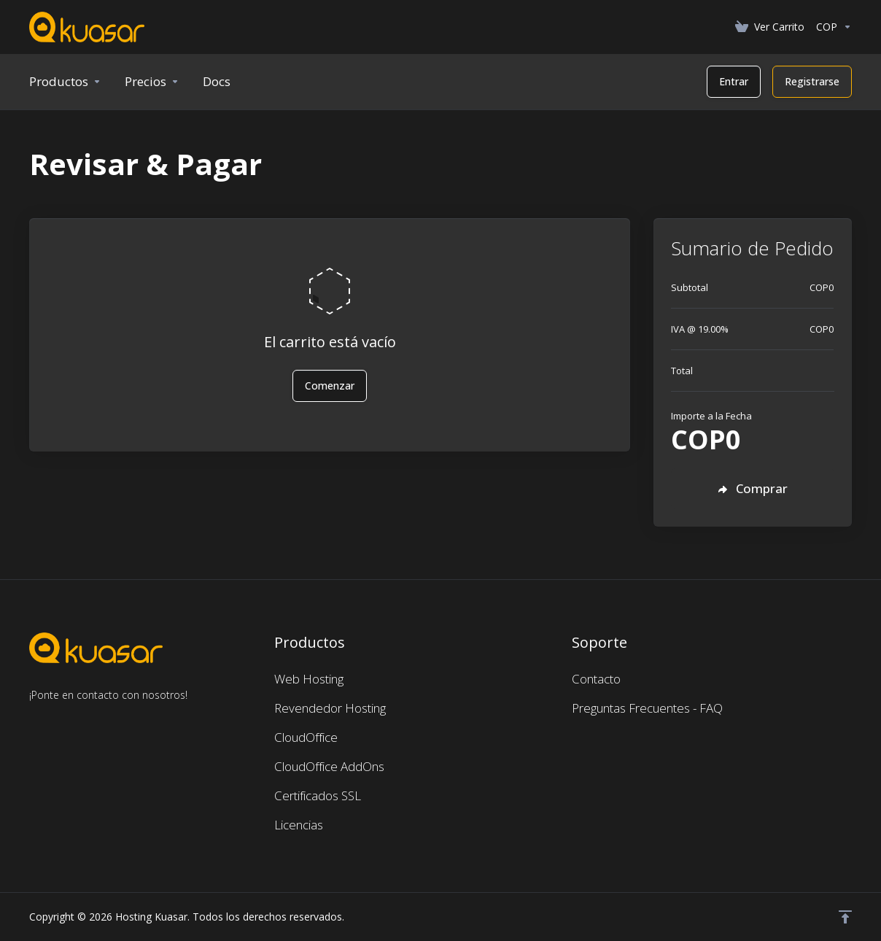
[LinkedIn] (76, 721)
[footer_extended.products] (65, 81)
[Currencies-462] (831, 27)
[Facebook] (29, 721)
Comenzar (329, 385)
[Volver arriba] (845, 917)
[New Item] (216, 81)
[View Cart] (769, 27)
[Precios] (152, 81)
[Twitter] (52, 721)
